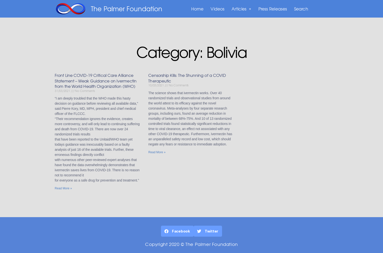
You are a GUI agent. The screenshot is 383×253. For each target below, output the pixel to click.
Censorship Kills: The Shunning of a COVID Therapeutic (187, 78)
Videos (217, 9)
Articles (241, 8)
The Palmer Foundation (126, 8)
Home (197, 9)
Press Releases (272, 9)
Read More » (63, 189)
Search (301, 9)
